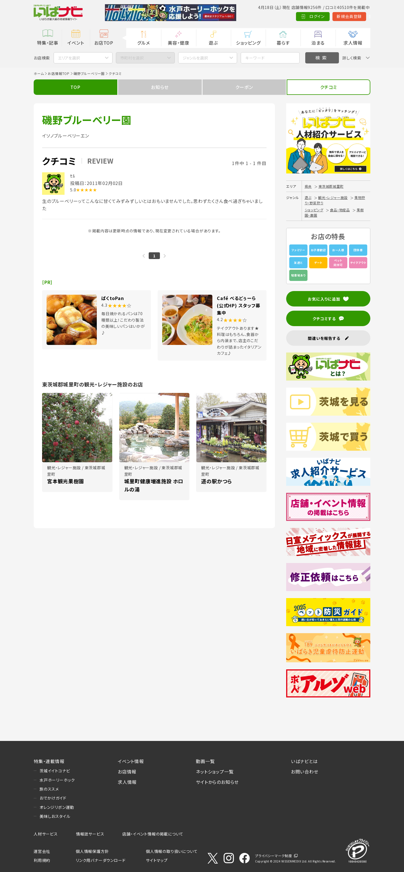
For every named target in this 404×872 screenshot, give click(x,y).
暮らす (283, 42)
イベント (75, 42)
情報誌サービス (90, 834)
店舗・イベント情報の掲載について (152, 834)
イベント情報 (131, 761)
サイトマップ (157, 860)
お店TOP (103, 42)
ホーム (39, 73)
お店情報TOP (59, 73)
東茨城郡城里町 (331, 186)
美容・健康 (178, 42)
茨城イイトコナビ (55, 770)
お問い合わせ (304, 771)
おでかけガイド (53, 798)
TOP (75, 87)
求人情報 (352, 42)
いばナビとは (304, 761)
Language (356, 16)
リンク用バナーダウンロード (100, 860)
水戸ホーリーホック (57, 780)
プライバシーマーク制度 (273, 855)
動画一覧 (205, 761)
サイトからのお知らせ (217, 782)
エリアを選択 (69, 58)
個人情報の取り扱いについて (172, 851)
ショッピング (248, 42)
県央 (308, 186)
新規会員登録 (322, 16)
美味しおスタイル (55, 816)
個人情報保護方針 (92, 851)
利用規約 (42, 860)
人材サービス (46, 834)
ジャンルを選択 (195, 58)
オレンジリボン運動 (57, 807)
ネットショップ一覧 (214, 771)
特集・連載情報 (49, 761)
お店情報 (127, 771)
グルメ (143, 42)
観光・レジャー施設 (333, 197)
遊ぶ (213, 42)
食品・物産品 (340, 209)
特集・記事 (47, 42)
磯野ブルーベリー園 (89, 73)
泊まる (318, 42)
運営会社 (42, 851)
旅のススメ (49, 789)
